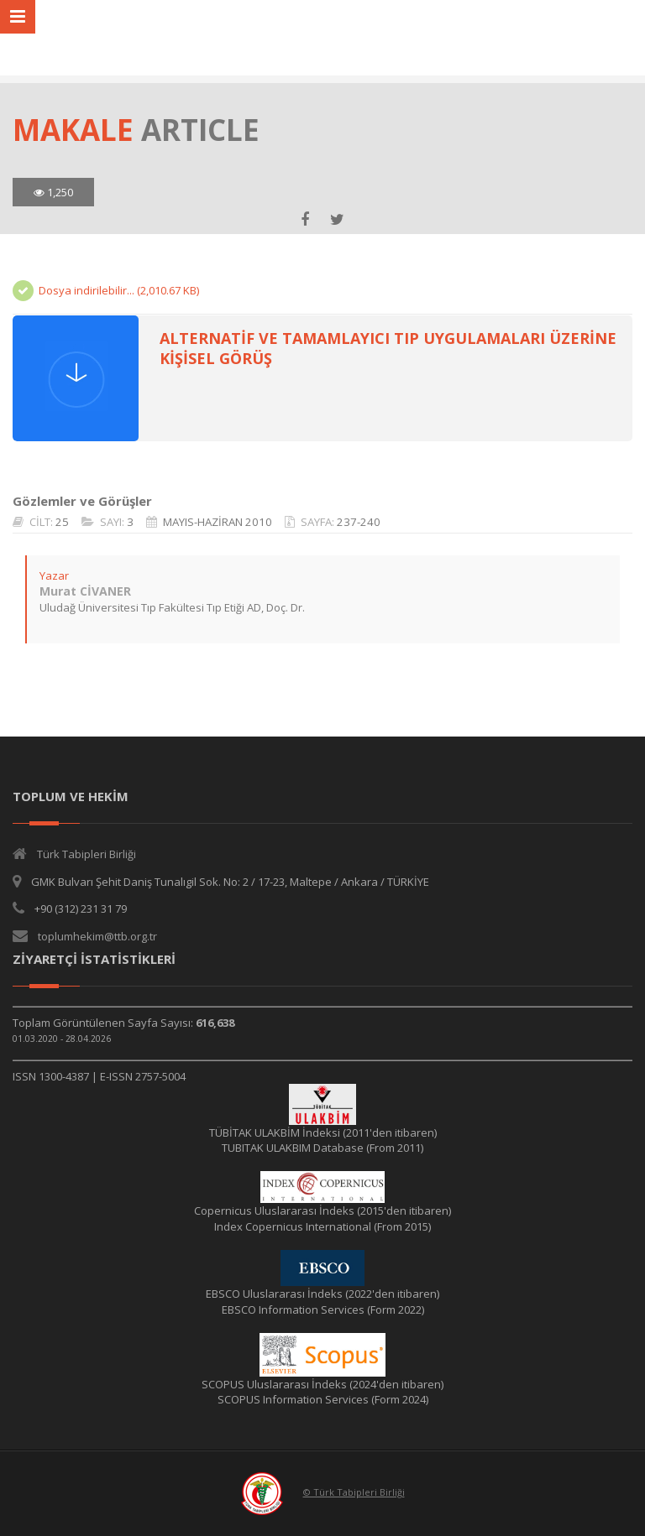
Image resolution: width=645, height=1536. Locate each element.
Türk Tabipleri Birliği (86, 854)
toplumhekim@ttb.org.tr (97, 936)
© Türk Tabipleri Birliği (354, 1492)
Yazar (54, 575)
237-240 (358, 521)
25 (62, 521)
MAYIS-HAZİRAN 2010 (217, 521)
